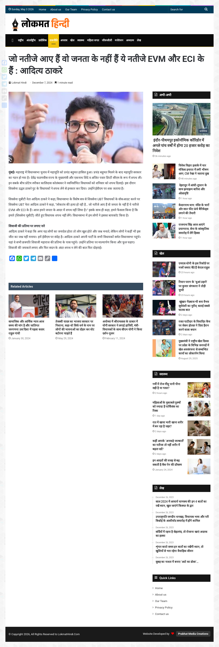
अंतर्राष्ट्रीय (31, 40)
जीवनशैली (107, 40)
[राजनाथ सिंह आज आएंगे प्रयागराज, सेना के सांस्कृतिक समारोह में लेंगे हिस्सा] (164, 230)
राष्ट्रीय (21, 40)
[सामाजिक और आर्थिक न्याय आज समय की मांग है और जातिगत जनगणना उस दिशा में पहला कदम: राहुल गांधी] (29, 305)
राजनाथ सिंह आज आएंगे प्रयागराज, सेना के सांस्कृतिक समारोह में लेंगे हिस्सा (194, 228)
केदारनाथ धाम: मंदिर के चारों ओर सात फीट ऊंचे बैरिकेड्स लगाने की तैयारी (194, 209)
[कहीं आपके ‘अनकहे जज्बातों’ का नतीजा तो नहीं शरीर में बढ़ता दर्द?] (199, 447)
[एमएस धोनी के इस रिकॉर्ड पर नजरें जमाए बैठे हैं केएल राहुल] (164, 269)
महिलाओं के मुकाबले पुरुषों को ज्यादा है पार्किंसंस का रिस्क (167, 406)
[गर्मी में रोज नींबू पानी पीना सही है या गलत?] (199, 390)
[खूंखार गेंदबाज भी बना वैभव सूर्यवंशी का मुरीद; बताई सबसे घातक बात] (164, 307)
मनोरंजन (119, 40)
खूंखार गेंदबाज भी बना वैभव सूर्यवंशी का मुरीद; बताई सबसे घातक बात (194, 306)
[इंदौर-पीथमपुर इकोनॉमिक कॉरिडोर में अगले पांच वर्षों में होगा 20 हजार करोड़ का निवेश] (181, 119)
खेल (72, 40)
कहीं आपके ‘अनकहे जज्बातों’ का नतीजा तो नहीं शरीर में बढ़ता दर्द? (168, 445)
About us (55, 9)
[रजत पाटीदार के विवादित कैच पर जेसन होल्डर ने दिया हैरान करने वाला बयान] (164, 327)
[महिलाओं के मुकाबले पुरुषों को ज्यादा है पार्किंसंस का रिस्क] (199, 408)
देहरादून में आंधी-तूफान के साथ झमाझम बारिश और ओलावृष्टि (193, 189)
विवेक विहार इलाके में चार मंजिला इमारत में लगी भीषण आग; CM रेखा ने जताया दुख (194, 169)
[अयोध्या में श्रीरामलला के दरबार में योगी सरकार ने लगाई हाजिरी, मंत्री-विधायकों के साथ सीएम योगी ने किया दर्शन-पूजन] (123, 305)
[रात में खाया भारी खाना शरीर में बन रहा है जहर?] (199, 428)
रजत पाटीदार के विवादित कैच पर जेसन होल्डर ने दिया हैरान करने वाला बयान (194, 325)
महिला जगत (93, 40)
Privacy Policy (89, 9)
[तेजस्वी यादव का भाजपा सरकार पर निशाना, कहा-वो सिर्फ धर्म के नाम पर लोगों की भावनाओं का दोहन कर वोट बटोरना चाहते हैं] (75, 305)
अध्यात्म (130, 40)
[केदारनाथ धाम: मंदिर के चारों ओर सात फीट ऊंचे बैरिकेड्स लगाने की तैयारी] (164, 211)
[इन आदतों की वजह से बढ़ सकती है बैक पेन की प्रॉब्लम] (199, 466)
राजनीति (54, 40)
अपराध (63, 40)
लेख (139, 40)
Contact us (108, 9)
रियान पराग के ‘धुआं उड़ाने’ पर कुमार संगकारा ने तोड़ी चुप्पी (193, 286)
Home (42, 9)
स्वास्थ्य (80, 40)
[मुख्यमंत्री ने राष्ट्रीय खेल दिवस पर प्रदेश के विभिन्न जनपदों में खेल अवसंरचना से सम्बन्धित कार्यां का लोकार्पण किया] (164, 348)
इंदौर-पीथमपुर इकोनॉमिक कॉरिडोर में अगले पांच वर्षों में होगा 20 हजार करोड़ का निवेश (181, 145)
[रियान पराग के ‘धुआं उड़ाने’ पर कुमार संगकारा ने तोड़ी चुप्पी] (164, 288)
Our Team (71, 9)
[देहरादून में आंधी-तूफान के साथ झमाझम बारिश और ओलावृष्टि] (164, 191)
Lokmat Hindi (19, 82)
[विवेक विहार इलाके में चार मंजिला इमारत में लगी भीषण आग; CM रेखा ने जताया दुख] (164, 171)
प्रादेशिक (43, 40)
